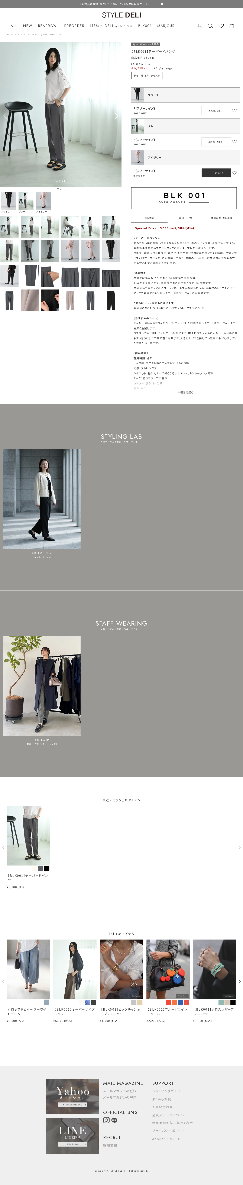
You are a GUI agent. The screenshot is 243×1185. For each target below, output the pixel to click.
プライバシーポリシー (168, 1130)
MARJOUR (166, 25)
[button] (116, 116)
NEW (27, 25)
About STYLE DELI (168, 1139)
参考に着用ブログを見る (147, 75)
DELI (118, 25)
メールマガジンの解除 (120, 1097)
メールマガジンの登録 (120, 1091)
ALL (14, 25)
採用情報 (110, 1145)
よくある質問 (162, 1099)
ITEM (95, 25)
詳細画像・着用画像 (221, 218)
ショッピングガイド (166, 1091)
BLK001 (145, 25)
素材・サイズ (185, 218)
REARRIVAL (48, 25)
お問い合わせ (162, 1107)
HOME (10, 34)
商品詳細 (149, 218)
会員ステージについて (169, 1115)
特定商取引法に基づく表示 (172, 1123)
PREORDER (74, 25)
